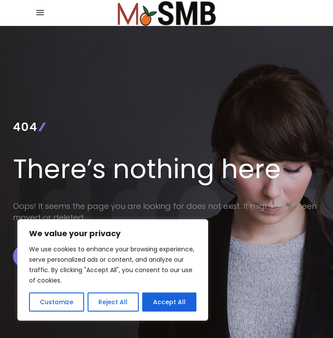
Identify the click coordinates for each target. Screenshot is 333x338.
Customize (56, 302)
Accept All (169, 302)
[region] (112, 270)
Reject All (112, 302)
